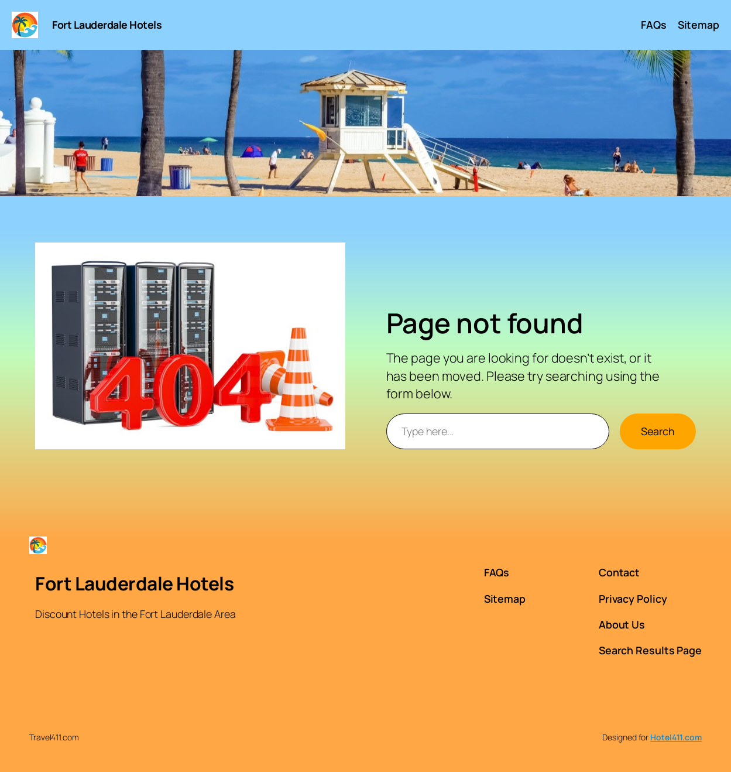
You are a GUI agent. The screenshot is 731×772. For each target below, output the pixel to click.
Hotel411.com (676, 737)
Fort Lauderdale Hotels (107, 25)
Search (658, 431)
